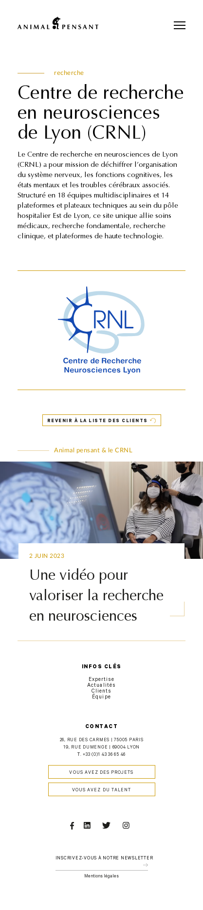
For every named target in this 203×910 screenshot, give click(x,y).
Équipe (101, 697)
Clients (101, 692)
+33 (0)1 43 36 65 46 (104, 755)
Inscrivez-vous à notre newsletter (104, 858)
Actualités (101, 686)
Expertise (101, 680)
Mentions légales (101, 876)
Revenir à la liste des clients (97, 421)
